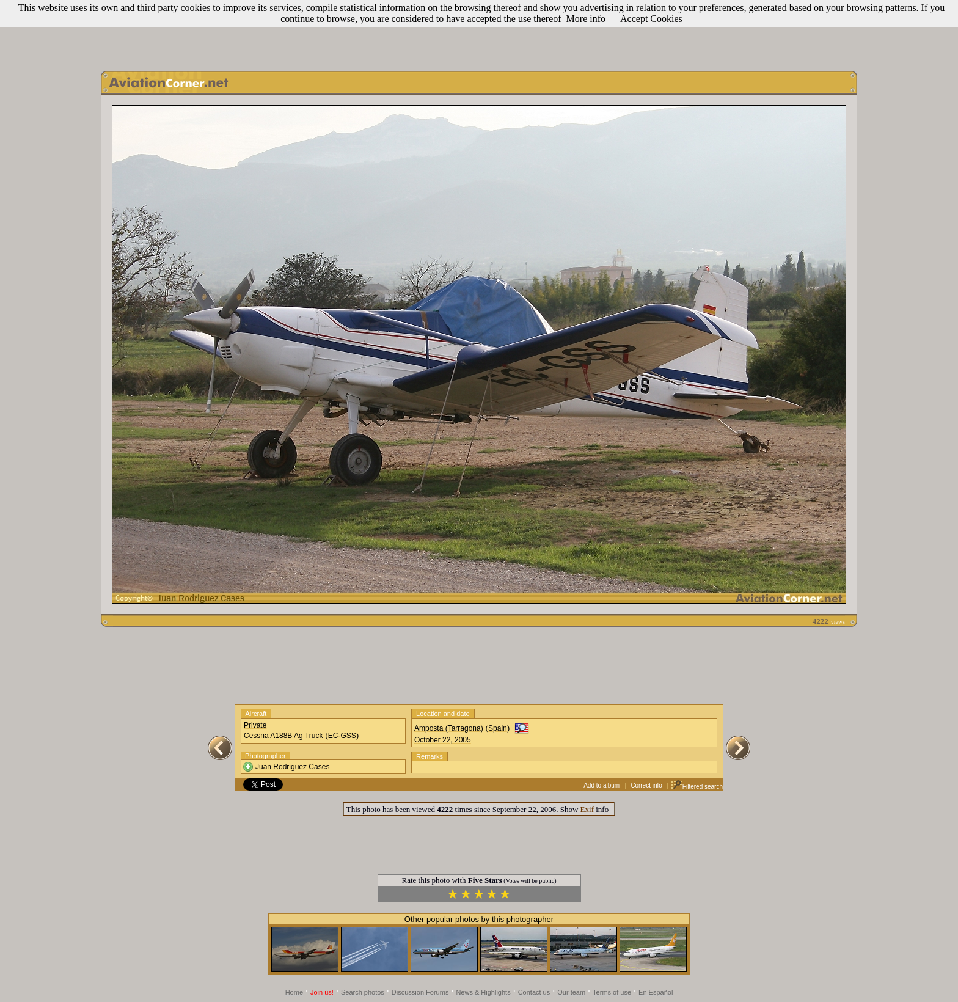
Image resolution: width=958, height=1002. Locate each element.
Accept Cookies (651, 18)
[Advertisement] (479, 32)
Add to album (601, 785)
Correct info (646, 785)
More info (585, 18)
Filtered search (697, 786)
